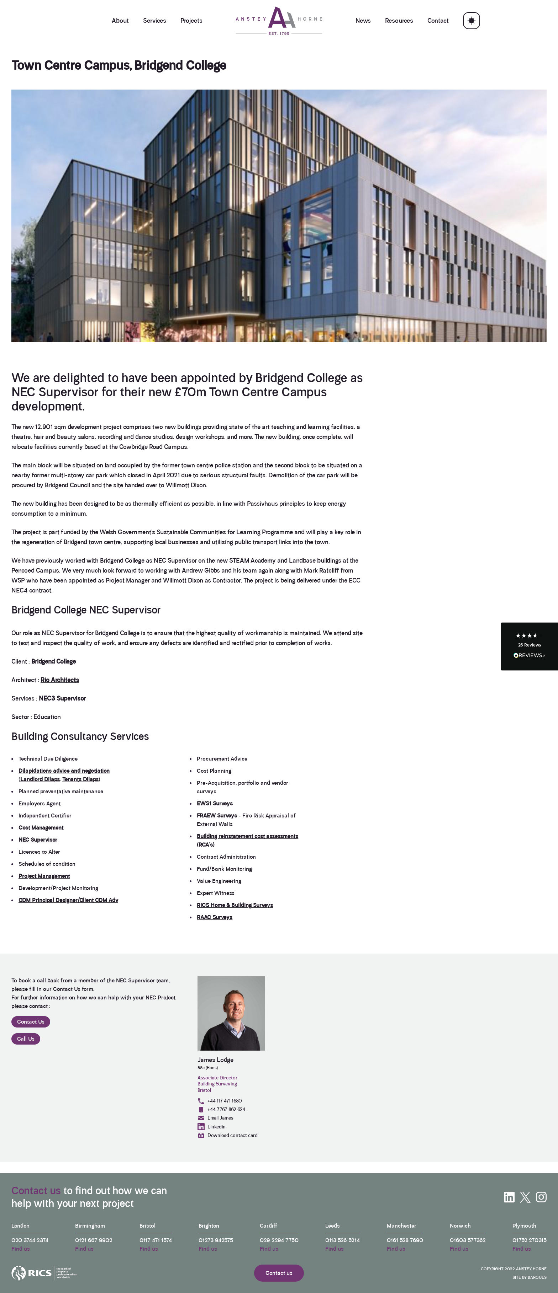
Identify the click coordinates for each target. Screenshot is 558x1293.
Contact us (36, 1191)
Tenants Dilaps (80, 779)
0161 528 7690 (405, 1240)
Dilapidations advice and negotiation (64, 770)
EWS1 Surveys (215, 803)
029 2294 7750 (279, 1240)
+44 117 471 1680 (220, 1101)
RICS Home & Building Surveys (235, 905)
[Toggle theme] (471, 20)
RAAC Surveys (214, 917)
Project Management (44, 876)
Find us (20, 1248)
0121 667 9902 (93, 1240)
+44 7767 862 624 (221, 1109)
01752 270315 (529, 1240)
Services (154, 21)
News (363, 21)
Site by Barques (529, 1277)
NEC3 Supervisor (62, 698)
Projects (191, 21)
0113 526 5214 (342, 1240)
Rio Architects (60, 680)
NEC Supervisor (38, 839)
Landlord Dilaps (40, 779)
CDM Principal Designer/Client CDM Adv (68, 900)
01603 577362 (468, 1240)
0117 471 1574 (156, 1240)
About (120, 21)
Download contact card (228, 1135)
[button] (529, 647)
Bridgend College (53, 661)
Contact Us (30, 1021)
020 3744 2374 (29, 1240)
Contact (438, 21)
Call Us (26, 1038)
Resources (399, 21)
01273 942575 (216, 1240)
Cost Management (41, 827)
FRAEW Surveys (217, 815)
